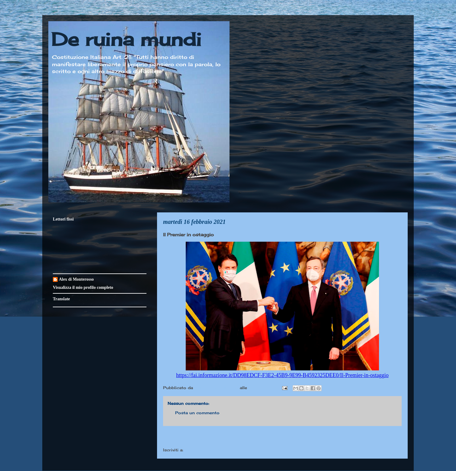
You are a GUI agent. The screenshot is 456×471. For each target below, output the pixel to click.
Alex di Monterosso (76, 279)
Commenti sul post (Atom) (214, 449)
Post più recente (187, 437)
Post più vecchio (377, 437)
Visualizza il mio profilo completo (83, 287)
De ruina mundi (126, 39)
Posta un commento (197, 412)
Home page (282, 437)
